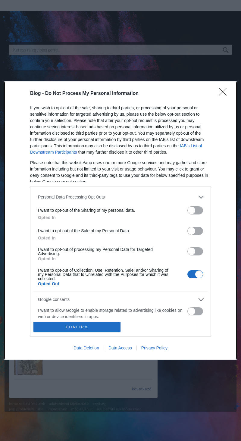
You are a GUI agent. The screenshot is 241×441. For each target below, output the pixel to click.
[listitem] (120, 197)
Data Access (120, 348)
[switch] (195, 210)
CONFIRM (77, 327)
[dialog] (120, 220)
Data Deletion (86, 348)
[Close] (224, 93)
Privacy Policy (154, 348)
